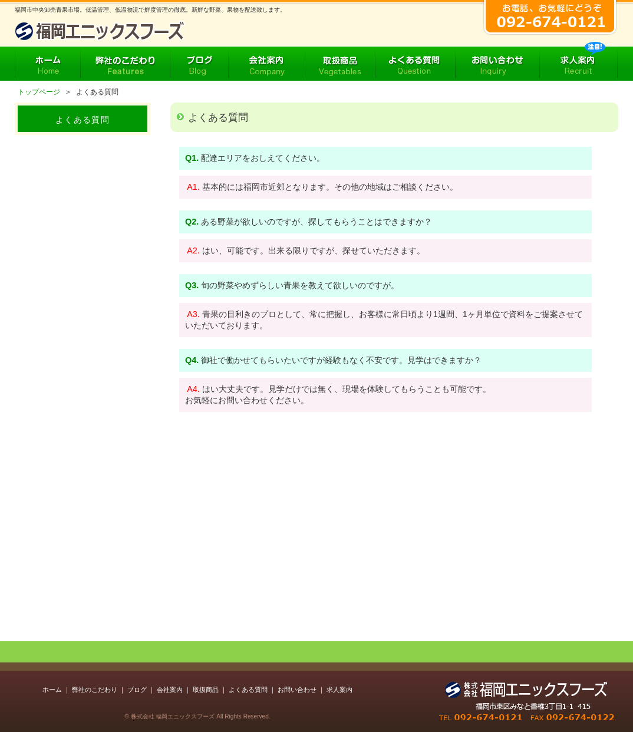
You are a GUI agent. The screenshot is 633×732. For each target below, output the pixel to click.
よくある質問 (248, 689)
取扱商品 (206, 689)
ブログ (137, 689)
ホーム (52, 689)
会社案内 (170, 689)
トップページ (39, 91)
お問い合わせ (297, 689)
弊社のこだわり (94, 689)
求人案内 (339, 689)
